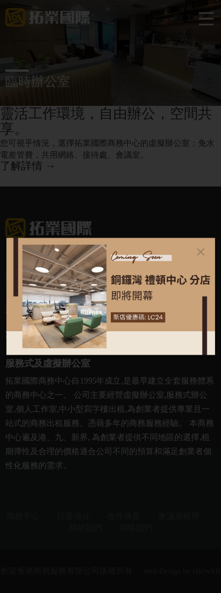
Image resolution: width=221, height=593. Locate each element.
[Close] (200, 251)
